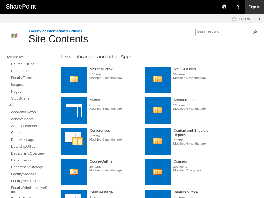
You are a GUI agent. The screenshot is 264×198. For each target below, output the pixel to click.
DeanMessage (101, 192)
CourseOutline (101, 161)
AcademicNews (102, 69)
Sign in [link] (254, 7)
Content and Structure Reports (190, 132)
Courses (180, 161)
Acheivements (184, 69)
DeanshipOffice (185, 192)
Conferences (100, 130)
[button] (255, 32)
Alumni (95, 100)
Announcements (186, 100)
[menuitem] (224, 7)
